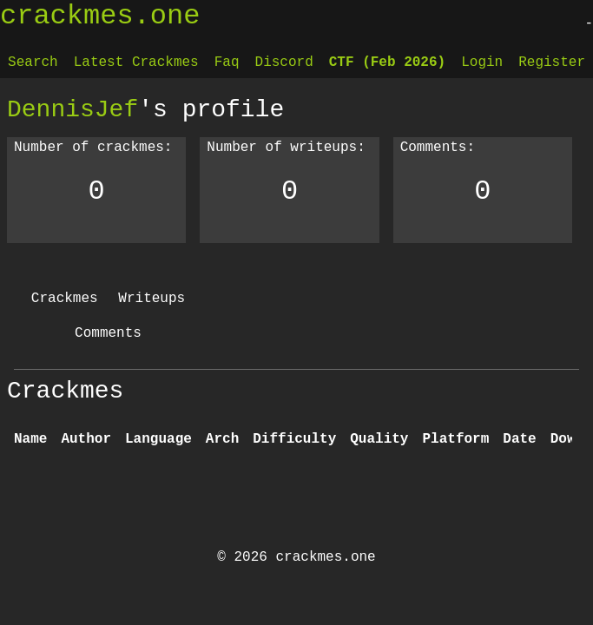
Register (551, 62)
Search (33, 62)
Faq (227, 62)
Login (482, 62)
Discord (284, 62)
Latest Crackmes (136, 62)
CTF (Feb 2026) (387, 62)
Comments (108, 333)
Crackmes (64, 298)
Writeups (151, 298)
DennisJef (72, 109)
